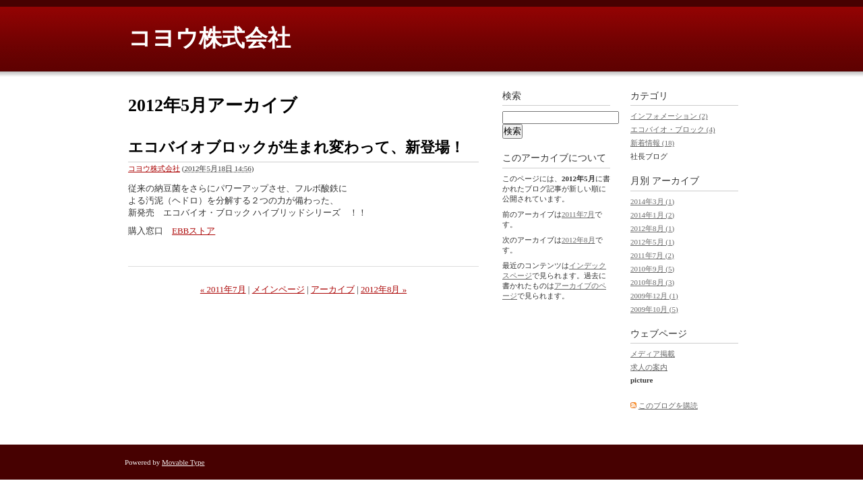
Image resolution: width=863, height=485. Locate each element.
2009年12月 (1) (654, 296)
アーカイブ (333, 289)
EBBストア (193, 231)
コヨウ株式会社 (209, 38)
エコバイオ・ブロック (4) (672, 129)
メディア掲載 (652, 354)
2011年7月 (578, 214)
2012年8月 (578, 240)
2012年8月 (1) (652, 228)
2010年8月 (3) (652, 282)
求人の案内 (648, 367)
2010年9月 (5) (652, 269)
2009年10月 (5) (654, 309)
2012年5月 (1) (652, 242)
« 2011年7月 (223, 289)
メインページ (278, 289)
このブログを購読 (668, 405)
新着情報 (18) (652, 143)
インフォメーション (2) (669, 116)
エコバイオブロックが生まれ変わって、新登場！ (296, 147)
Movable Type (183, 462)
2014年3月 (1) (652, 201)
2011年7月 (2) (652, 255)
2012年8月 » (384, 289)
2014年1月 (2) (652, 215)
